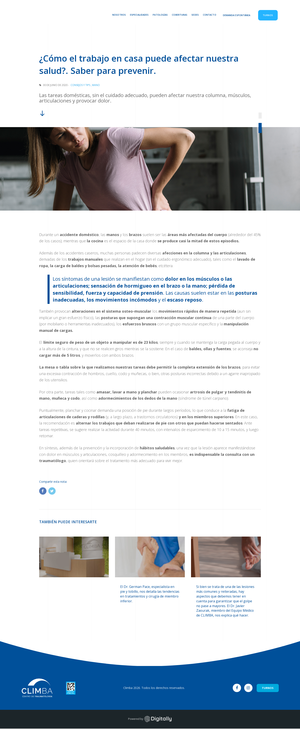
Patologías (160, 14)
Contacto (209, 14)
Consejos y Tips (80, 85)
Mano (96, 85)
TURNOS (268, 688)
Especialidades (139, 14)
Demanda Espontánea (236, 15)
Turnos (268, 15)
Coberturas (179, 14)
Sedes (195, 14)
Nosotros (119, 14)
